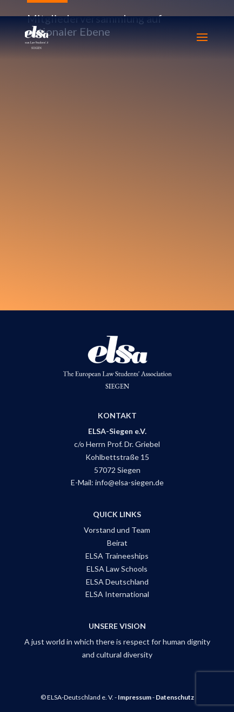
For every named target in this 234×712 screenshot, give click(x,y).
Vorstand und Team (117, 529)
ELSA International (117, 594)
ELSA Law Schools (117, 568)
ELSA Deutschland (117, 581)
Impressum (134, 697)
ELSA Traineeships (117, 555)
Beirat (117, 542)
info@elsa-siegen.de (129, 482)
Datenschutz (175, 697)
